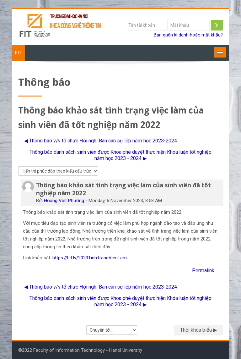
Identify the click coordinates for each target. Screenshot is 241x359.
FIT (18, 53)
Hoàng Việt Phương (64, 200)
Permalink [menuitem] (203, 270)
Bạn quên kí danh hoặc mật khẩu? (188, 35)
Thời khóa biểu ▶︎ (198, 330)
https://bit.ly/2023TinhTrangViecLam (89, 258)
